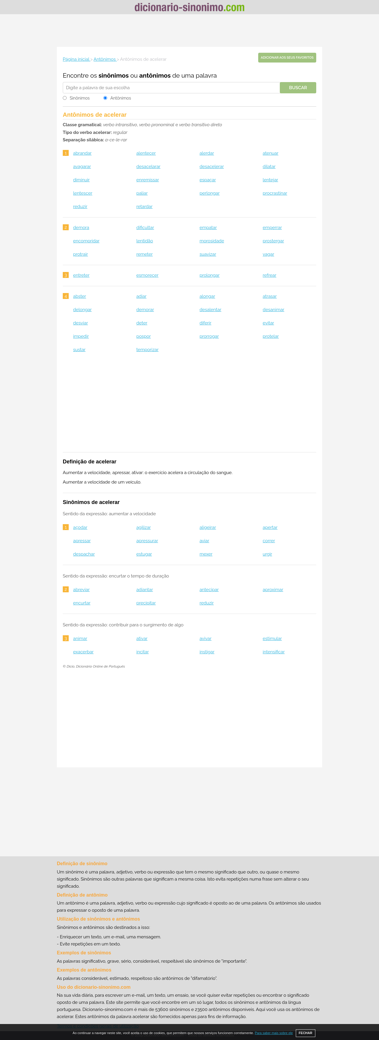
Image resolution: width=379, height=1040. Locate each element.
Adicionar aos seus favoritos (287, 58)
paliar (141, 193)
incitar (142, 652)
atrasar (270, 296)
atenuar (270, 153)
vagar (268, 254)
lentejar (270, 180)
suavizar (208, 254)
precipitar (146, 603)
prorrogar (209, 336)
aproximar (273, 589)
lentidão (144, 241)
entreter (81, 275)
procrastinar (275, 193)
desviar (80, 323)
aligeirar (208, 527)
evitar (268, 323)
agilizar (143, 527)
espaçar (208, 180)
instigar (207, 652)
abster (79, 296)
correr (269, 540)
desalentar (210, 309)
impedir (81, 336)
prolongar (210, 275)
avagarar (82, 166)
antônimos (155, 75)
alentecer (146, 153)
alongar (207, 296)
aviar (204, 540)
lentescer (82, 193)
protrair (80, 254)
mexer (206, 554)
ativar (141, 638)
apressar (82, 540)
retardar (144, 206)
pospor (143, 336)
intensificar (274, 652)
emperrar (272, 227)
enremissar (147, 180)
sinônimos (114, 75)
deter (141, 323)
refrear (269, 275)
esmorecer (147, 275)
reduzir (80, 206)
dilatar (269, 166)
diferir (205, 323)
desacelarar (148, 166)
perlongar (210, 193)
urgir (267, 554)
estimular (272, 638)
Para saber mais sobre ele (274, 1033)
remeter (144, 254)
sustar (79, 349)
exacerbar (83, 652)
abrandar (82, 153)
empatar (208, 227)
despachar (84, 554)
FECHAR (305, 1033)
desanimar (273, 309)
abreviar (81, 589)
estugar (144, 554)
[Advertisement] (189, 30)
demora (81, 227)
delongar (82, 309)
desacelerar (212, 166)
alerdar (207, 153)
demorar (145, 309)
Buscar (298, 87)
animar (80, 638)
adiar (141, 296)
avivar (205, 638)
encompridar (86, 241)
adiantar (144, 589)
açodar (80, 527)
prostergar (273, 241)
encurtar (81, 603)
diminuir (81, 180)
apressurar (147, 540)
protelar (271, 336)
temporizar (147, 349)
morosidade (212, 241)
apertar (270, 527)
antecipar (209, 589)
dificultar (145, 227)
